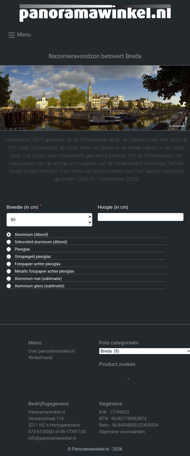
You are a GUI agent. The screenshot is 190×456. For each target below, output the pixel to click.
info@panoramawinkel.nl (52, 438)
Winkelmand (40, 357)
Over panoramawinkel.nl (51, 351)
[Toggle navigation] (19, 37)
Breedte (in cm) (23, 207)
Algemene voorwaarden (122, 431)
